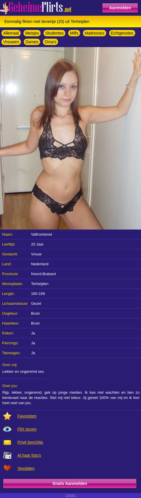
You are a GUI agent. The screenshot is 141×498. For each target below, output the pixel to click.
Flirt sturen (27, 429)
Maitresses (94, 33)
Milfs (74, 33)
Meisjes (32, 33)
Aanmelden (120, 8)
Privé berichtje (30, 442)
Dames (32, 42)
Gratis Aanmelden (70, 483)
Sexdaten (26, 468)
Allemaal (11, 33)
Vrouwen (11, 42)
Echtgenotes (122, 33)
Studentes (54, 33)
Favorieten (27, 416)
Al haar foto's (29, 455)
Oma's (50, 42)
